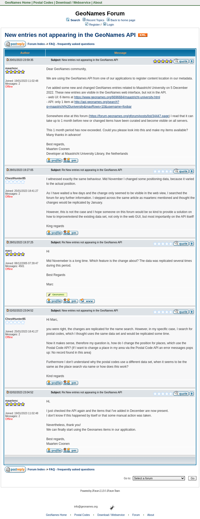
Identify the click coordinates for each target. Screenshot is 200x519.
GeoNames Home (17, 2)
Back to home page (123, 20)
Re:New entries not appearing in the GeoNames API (92, 170)
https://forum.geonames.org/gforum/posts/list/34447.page (129, 116)
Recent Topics (95, 20)
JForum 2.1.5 (98, 490)
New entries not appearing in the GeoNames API (70, 35)
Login (108, 24)
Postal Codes (43, 2)
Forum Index (37, 43)
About (97, 2)
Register (92, 24)
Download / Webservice (73, 2)
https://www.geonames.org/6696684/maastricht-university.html (117, 97)
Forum (136, 515)
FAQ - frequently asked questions (72, 43)
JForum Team (113, 490)
